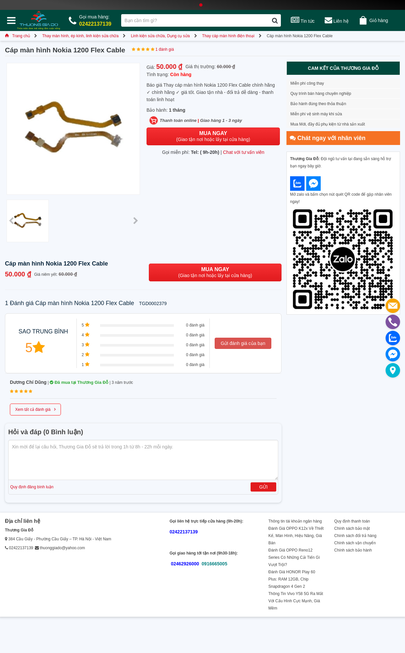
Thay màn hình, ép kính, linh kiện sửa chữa (80, 36)
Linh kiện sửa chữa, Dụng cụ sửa (160, 36)
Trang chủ (17, 36)
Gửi (263, 487)
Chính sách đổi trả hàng (355, 535)
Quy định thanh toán (352, 521)
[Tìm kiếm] (275, 20)
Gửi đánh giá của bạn (243, 343)
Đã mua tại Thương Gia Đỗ (79, 382)
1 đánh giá (164, 49)
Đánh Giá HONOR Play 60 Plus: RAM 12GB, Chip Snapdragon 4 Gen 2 (291, 579)
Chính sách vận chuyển (355, 543)
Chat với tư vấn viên (243, 152)
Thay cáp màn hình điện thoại (228, 36)
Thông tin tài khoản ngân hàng (295, 521)
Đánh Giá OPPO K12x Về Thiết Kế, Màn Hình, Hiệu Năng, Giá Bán (296, 535)
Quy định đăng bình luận (31, 487)
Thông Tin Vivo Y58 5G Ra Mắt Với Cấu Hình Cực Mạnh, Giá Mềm (295, 600)
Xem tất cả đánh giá (35, 409)
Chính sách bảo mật (352, 528)
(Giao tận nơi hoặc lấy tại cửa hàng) (213, 136)
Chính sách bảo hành (353, 550)
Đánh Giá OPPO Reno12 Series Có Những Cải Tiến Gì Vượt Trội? (294, 557)
